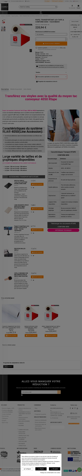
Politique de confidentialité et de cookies (50, 472)
